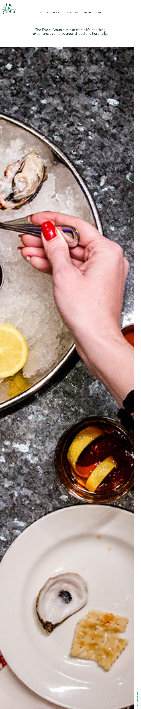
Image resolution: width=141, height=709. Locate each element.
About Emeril (57, 13)
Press (77, 13)
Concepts (44, 13)
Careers (69, 13)
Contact (97, 13)
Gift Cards (87, 13)
